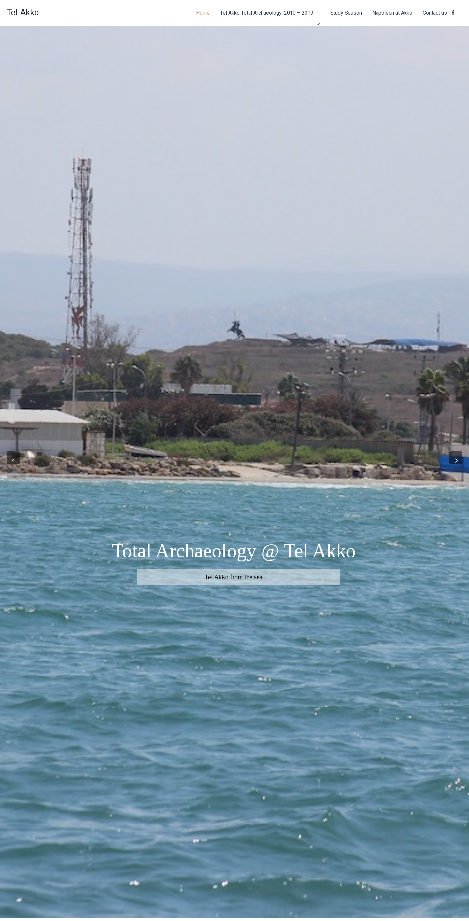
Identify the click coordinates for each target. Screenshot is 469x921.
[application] (316, 13)
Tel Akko (23, 13)
